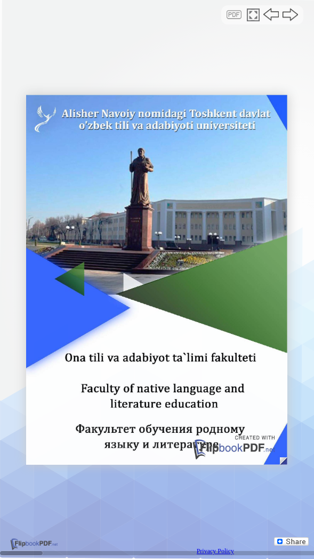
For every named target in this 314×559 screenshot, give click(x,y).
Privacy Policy (215, 551)
